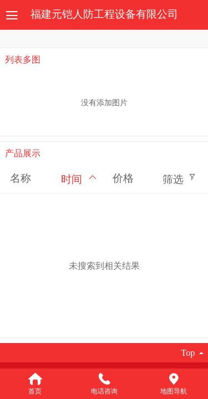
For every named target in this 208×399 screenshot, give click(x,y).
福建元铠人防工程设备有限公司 (104, 14)
